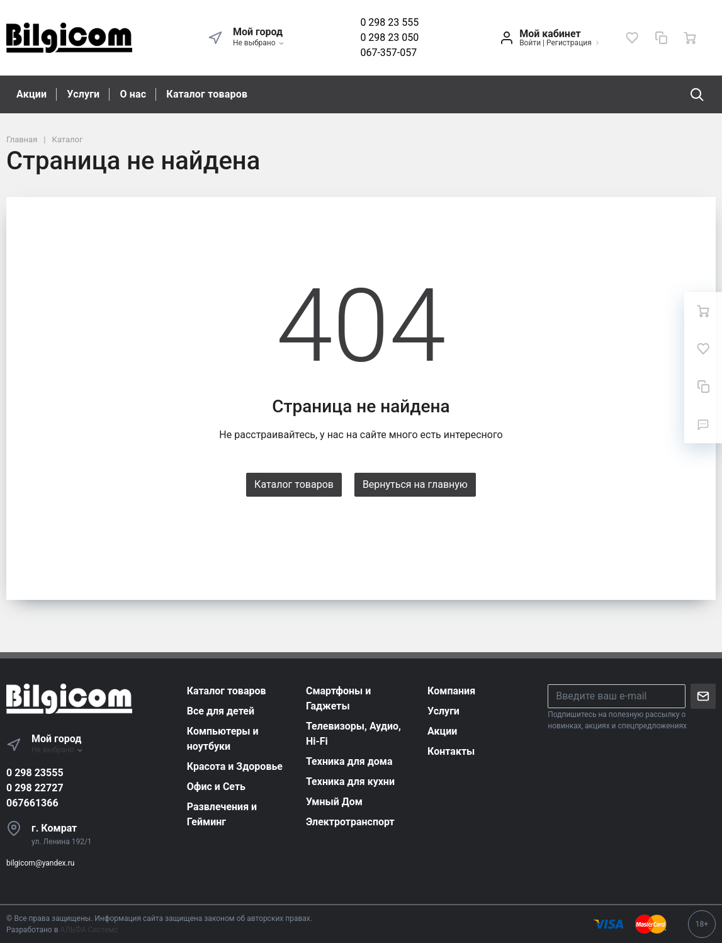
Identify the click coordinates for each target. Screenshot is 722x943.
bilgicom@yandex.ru (40, 863)
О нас (133, 94)
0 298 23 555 (389, 22)
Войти (530, 42)
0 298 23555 (35, 773)
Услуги (83, 94)
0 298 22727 (35, 788)
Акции (31, 94)
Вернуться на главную (415, 484)
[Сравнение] (661, 38)
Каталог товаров (206, 94)
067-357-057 (388, 53)
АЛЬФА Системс (88, 929)
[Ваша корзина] (690, 38)
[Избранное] (632, 38)
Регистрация (569, 42)
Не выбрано (259, 42)
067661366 (32, 803)
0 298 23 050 (389, 37)
